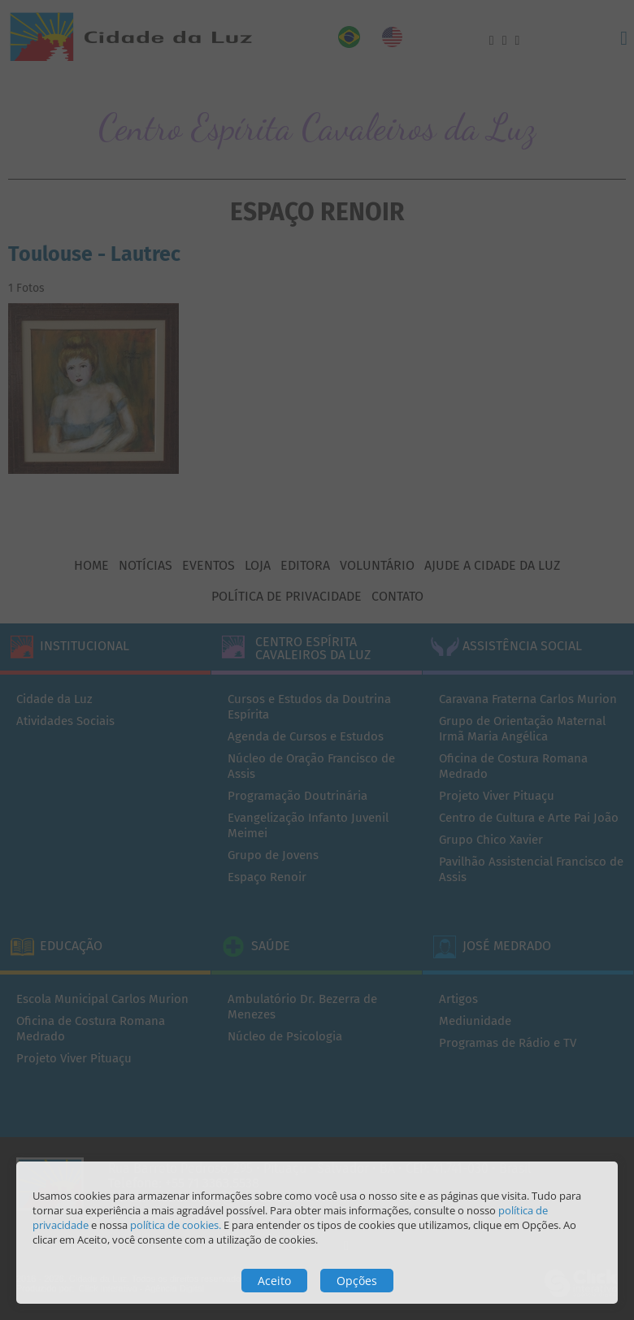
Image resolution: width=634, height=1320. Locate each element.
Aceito (274, 1280)
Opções (357, 1280)
